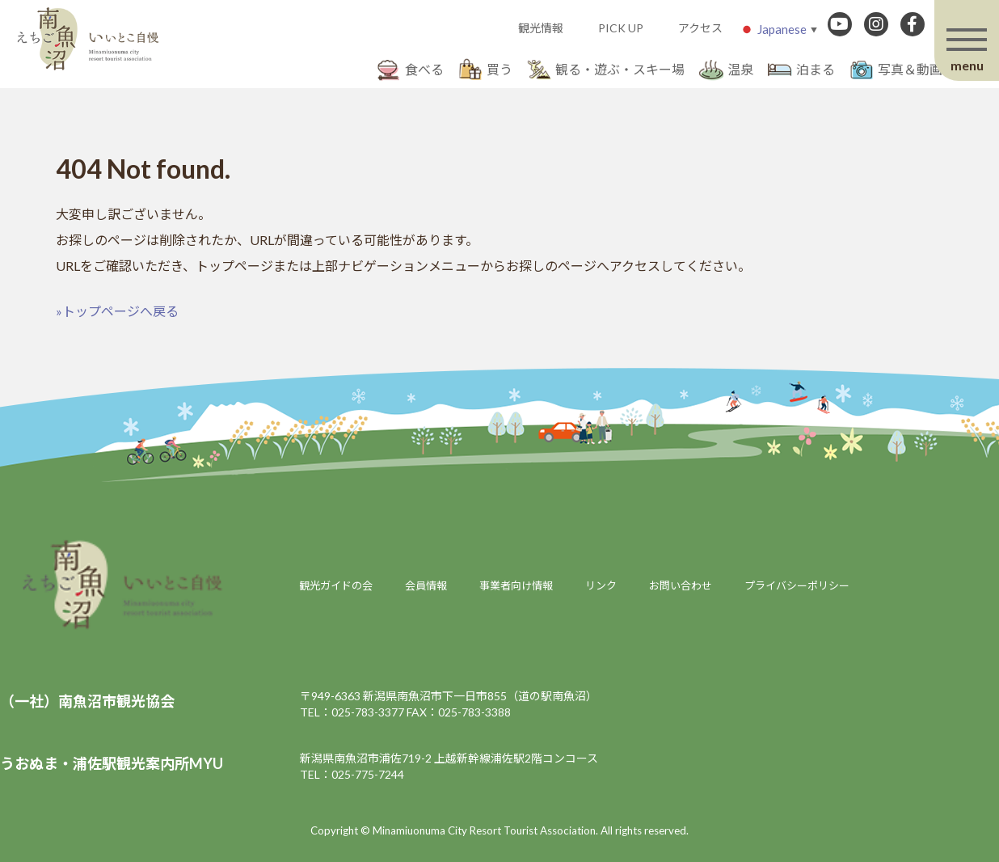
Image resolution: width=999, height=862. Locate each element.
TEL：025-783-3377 (352, 712)
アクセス (700, 28)
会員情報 (426, 585)
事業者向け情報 (516, 585)
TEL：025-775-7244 (352, 774)
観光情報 (540, 28)
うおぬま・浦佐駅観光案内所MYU (111, 763)
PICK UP (620, 28)
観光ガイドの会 (336, 585)
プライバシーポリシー (796, 585)
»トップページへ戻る (117, 311)
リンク (601, 585)
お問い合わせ (680, 585)
